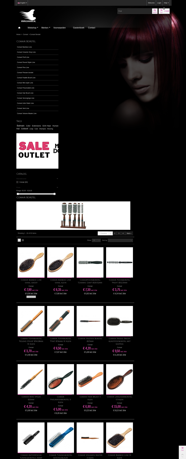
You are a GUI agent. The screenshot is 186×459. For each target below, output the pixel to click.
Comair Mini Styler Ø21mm (69, 238)
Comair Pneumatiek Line (25, 88)
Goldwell (35, 129)
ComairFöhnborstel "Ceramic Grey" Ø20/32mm (127, 123)
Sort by (139, 83)
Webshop (33, 28)
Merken (45, 28)
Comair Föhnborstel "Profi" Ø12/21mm (155, 123)
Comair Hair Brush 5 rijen (126, 238)
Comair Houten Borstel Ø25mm (127, 180)
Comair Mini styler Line (25, 83)
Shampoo (20, 131)
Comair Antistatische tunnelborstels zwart (70, 295)
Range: (18, 193)
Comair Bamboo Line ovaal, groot (70, 123)
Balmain (21, 126)
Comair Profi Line (23, 57)
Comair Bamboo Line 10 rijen (155, 295)
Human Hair (23, 129)
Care (49, 129)
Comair (25, 34)
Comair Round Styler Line (26, 62)
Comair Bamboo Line (24, 47)
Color (28, 126)
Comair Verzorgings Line (25, 98)
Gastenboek (78, 28)
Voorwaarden (59, 28)
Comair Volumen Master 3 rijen (126, 295)
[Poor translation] (9, 420)
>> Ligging (20, 368)
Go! (120, 367)
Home (18, 34)
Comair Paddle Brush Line (26, 78)
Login (159, 3)
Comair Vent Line (23, 108)
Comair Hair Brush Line (25, 93)
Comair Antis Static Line (25, 103)
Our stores (138, 376)
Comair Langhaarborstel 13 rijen (155, 239)
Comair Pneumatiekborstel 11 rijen (98, 239)
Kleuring (28, 131)
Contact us (139, 379)
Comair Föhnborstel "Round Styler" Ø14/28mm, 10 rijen (70, 182)
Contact (91, 28)
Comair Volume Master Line (26, 113)
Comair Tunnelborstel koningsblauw (98, 295)
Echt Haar (47, 126)
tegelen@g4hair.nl (22, 373)
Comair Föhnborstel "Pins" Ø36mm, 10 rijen (98, 180)
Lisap (44, 129)
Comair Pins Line (23, 67)
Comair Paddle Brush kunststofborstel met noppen (155, 182)
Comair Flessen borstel (25, 73)
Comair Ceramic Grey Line (26, 52)
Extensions (37, 126)
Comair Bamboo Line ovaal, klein (98, 123)
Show (124, 83)
